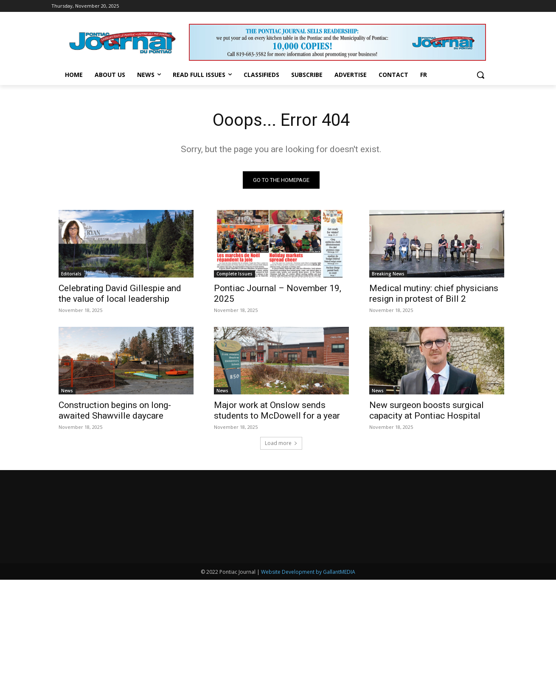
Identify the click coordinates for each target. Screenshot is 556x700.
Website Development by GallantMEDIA (308, 571)
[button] (480, 75)
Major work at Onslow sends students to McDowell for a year (277, 410)
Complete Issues (234, 274)
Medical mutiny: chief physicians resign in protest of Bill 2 (433, 293)
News (67, 391)
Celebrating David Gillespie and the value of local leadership (120, 293)
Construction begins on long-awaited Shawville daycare (115, 410)
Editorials (71, 274)
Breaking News (388, 274)
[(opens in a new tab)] (281, 244)
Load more (281, 443)
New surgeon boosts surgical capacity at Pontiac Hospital (426, 410)
